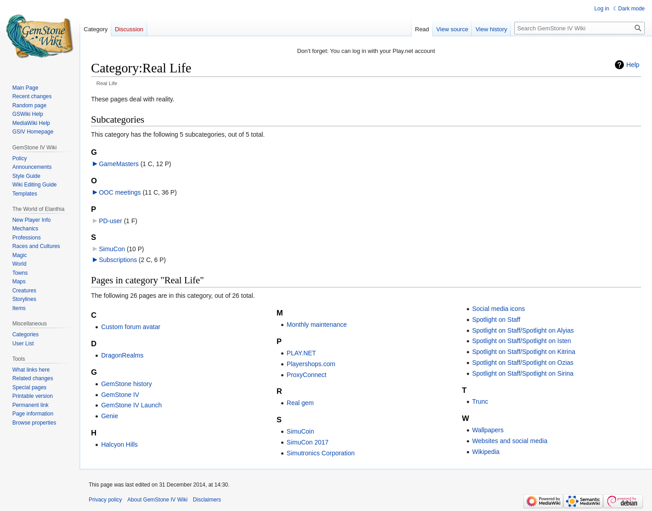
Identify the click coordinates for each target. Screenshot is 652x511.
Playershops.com (311, 364)
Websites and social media (509, 440)
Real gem (300, 402)
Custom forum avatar (130, 326)
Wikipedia (486, 451)
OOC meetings (120, 192)
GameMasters (119, 163)
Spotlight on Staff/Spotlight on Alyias (523, 330)
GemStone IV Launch (131, 405)
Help (632, 64)
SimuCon (112, 249)
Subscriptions (118, 259)
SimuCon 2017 (308, 442)
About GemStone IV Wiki (157, 500)
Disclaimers (207, 500)
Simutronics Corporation (321, 453)
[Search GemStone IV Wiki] (579, 28)
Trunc (480, 401)
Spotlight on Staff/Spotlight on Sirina (523, 373)
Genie (109, 416)
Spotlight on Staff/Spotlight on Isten (521, 340)
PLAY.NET (301, 353)
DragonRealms (122, 355)
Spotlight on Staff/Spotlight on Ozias (523, 362)
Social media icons (498, 308)
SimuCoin (300, 431)
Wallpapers (488, 430)
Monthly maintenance (317, 324)
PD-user (110, 220)
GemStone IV (120, 394)
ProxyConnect (306, 374)
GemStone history (126, 383)
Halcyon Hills (119, 444)
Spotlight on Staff (496, 319)
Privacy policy (105, 500)
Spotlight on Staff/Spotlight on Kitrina (523, 351)
